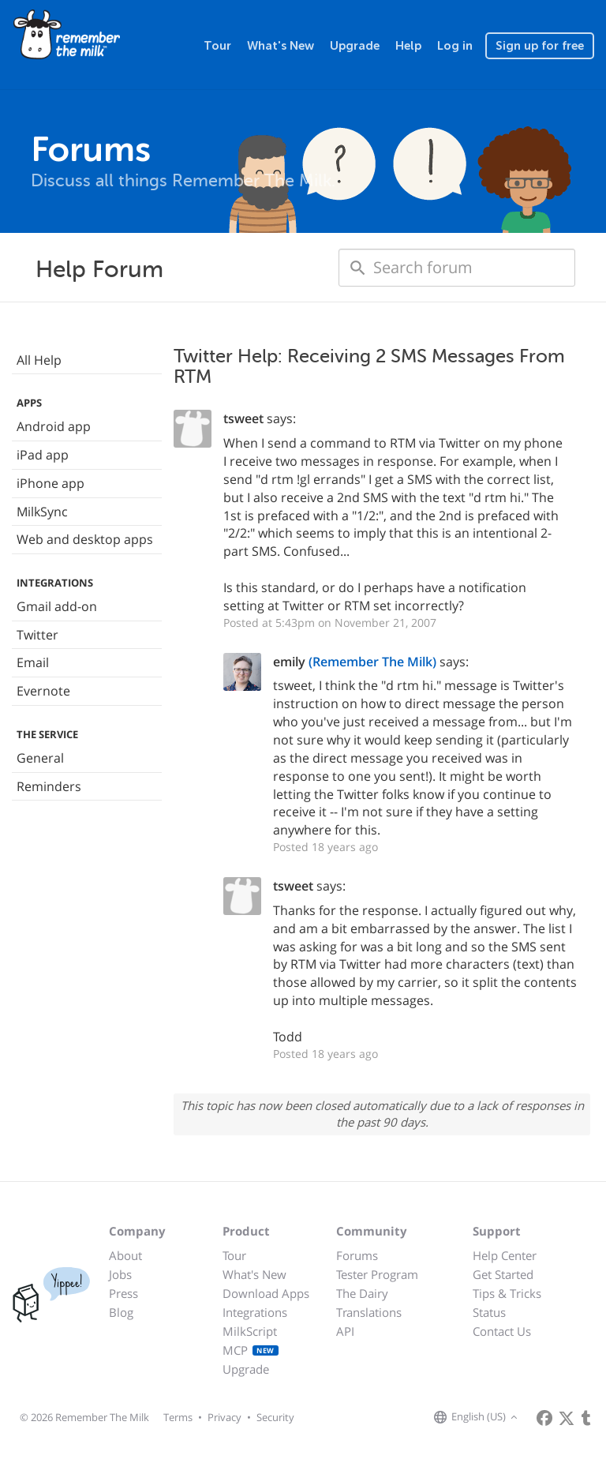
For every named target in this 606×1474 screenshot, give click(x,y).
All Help (39, 360)
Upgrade (355, 46)
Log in (455, 46)
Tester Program (377, 1274)
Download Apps (266, 1293)
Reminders (49, 786)
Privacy (224, 1417)
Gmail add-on (57, 606)
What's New (280, 46)
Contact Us (502, 1331)
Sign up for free (540, 46)
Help (408, 46)
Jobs (120, 1274)
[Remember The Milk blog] (586, 1418)
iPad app (43, 454)
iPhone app (50, 483)
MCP (251, 1350)
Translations (369, 1312)
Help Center (505, 1255)
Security (275, 1417)
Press (123, 1293)
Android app (54, 426)
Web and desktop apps (85, 539)
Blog (121, 1312)
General (40, 758)
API (345, 1331)
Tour (217, 46)
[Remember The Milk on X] (566, 1418)
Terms (178, 1417)
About (125, 1255)
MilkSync (42, 511)
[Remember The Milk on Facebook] (544, 1418)
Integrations (255, 1312)
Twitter (37, 634)
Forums (357, 1255)
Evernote (43, 690)
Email (33, 662)
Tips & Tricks (507, 1293)
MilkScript (250, 1331)
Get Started (503, 1274)
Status (489, 1312)
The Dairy (362, 1293)
